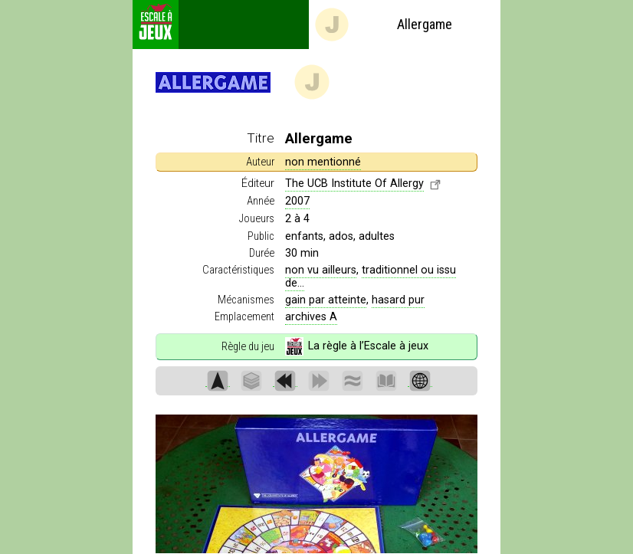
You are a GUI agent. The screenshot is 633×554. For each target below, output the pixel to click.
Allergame (382, 24)
